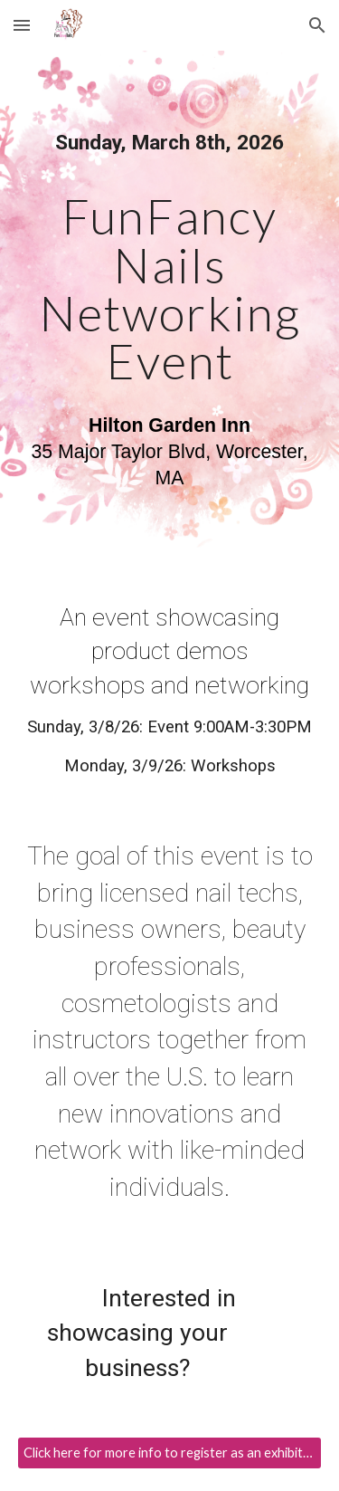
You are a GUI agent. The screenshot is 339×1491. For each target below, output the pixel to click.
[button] (21, 25)
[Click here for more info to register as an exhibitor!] (170, 1453)
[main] (170, 311)
